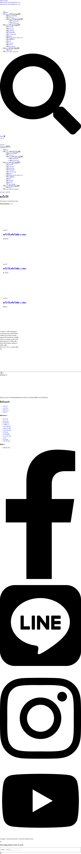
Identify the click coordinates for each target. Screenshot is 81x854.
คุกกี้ (4, 438)
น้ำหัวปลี (5, 419)
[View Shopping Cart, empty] (40, 136)
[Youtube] (40, 836)
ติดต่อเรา (5, 412)
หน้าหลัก (2, 192)
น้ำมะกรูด (5, 421)
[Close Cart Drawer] (1, 373)
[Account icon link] (2, 138)
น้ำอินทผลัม (6, 434)
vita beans (5, 439)
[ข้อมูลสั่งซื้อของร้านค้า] (6, 203)
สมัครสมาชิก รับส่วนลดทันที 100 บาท (10, 4)
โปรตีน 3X (6, 424)
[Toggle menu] (16, 14)
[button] (40, 2)
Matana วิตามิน (7, 428)
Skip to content (4, 0)
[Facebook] (40, 578)
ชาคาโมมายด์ (7, 430)
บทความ (5, 408)
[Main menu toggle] (5, 146)
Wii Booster (6, 422)
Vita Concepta (6, 441)
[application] (11, 14)
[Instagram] (40, 764)
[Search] (23, 849)
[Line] (40, 671)
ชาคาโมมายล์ (7, 436)
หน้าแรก (5, 406)
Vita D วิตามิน (7, 426)
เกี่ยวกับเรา (6, 410)
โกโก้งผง (5, 432)
